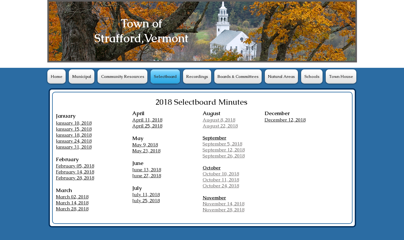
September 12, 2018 (224, 150)
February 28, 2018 (75, 178)
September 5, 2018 (222, 144)
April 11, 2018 (147, 120)
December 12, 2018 (285, 120)
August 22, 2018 (220, 126)
